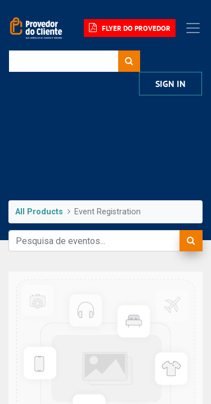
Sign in (170, 84)
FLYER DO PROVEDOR (129, 28)
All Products (39, 212)
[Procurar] (129, 61)
